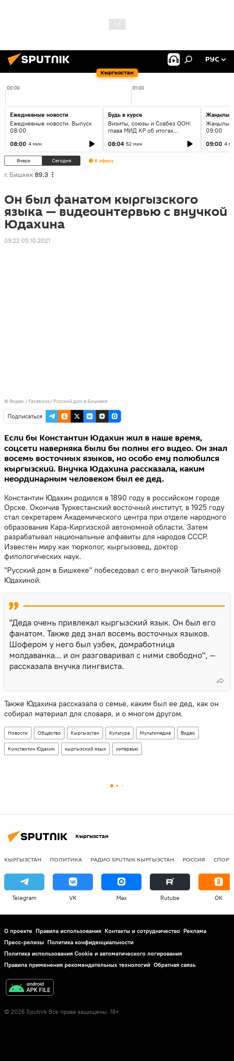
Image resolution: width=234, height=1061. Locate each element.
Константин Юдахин (31, 749)
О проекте (18, 931)
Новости (18, 733)
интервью (127, 749)
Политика (66, 859)
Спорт (222, 859)
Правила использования (68, 931)
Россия (194, 859)
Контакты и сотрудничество (142, 931)
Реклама (194, 931)
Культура (119, 733)
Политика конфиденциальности (90, 942)
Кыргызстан (85, 733)
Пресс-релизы (24, 942)
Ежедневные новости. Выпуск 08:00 (51, 127)
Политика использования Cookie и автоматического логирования (93, 953)
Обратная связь (174, 965)
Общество (49, 733)
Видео (188, 733)
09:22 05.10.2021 (27, 240)
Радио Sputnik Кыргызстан (132, 859)
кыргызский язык (85, 749)
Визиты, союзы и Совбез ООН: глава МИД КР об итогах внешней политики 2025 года (149, 130)
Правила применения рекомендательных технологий (77, 965)
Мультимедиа (155, 733)
